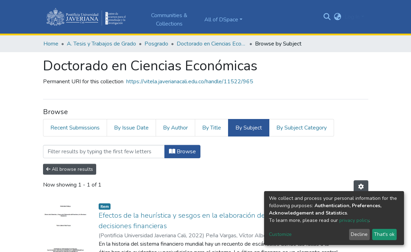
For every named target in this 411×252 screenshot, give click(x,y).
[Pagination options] (361, 187)
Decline (359, 234)
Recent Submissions (75, 128)
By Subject (248, 128)
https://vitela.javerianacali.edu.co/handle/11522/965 (189, 81)
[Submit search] (327, 16)
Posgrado (156, 44)
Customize (280, 234)
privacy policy (354, 220)
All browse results (69, 169)
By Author (175, 128)
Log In (352, 17)
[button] (337, 17)
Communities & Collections (169, 20)
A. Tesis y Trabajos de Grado (101, 44)
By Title (211, 128)
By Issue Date (131, 128)
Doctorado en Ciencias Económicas (212, 44)
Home (50, 44)
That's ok (384, 234)
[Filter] (104, 151)
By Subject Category (301, 128)
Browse (182, 151)
